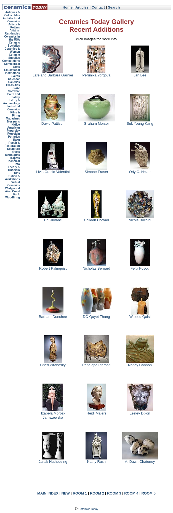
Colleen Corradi (96, 218)
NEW (66, 493)
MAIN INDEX (47, 493)
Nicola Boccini (140, 218)
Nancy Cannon (140, 363)
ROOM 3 (114, 493)
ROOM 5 (148, 493)
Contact (98, 7)
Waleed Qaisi (140, 315)
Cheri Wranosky (53, 363)
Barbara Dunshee (53, 315)
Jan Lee (140, 73)
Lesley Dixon (140, 411)
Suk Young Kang (140, 122)
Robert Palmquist (53, 266)
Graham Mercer (96, 122)
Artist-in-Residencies (12, 32)
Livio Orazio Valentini (53, 170)
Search (114, 7)
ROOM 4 (131, 493)
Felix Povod (140, 266)
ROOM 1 (80, 493)
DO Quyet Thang (96, 315)
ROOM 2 (97, 493)
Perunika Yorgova (96, 73)
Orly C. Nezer (140, 170)
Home (68, 7)
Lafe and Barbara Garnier (53, 73)
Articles (82, 7)
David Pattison (53, 122)
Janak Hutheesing (53, 460)
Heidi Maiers (96, 411)
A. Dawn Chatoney (140, 460)
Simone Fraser (96, 170)
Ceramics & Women (12, 50)
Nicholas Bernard (96, 266)
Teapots (14, 158)
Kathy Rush (96, 460)
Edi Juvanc (53, 218)
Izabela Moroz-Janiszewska (53, 413)
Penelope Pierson (96, 363)
